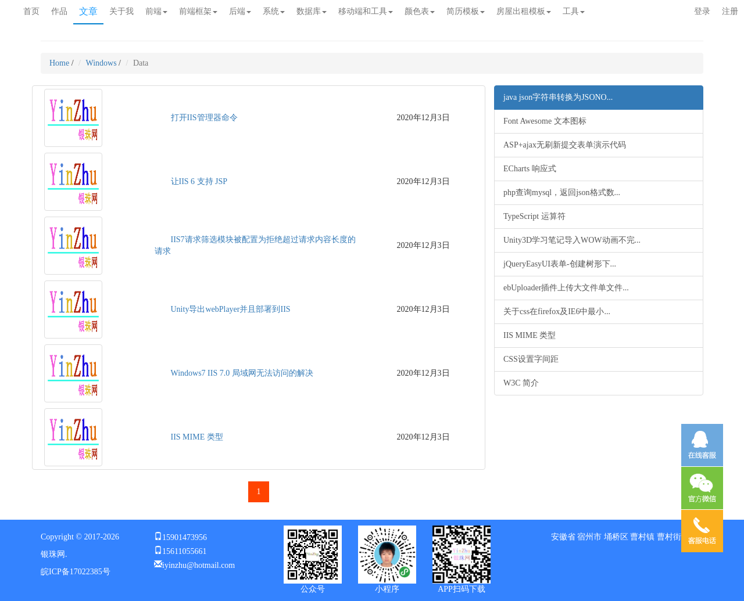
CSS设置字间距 (531, 359)
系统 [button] (274, 11)
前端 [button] (156, 11)
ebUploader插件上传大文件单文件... (566, 287)
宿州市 (589, 536)
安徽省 (563, 536)
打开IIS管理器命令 (204, 117)
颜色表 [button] (420, 11)
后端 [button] (240, 11)
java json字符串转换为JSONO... (558, 97)
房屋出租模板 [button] (523, 11)
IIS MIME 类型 (197, 437)
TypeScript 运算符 (534, 216)
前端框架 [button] (198, 11)
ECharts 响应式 (529, 168)
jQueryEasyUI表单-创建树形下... (559, 264)
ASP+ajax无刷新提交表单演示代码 (564, 145)
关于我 (121, 11)
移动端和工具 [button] (365, 11)
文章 (88, 11)
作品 (59, 11)
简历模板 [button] (465, 11)
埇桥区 (616, 536)
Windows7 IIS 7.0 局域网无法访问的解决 (242, 373)
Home (59, 63)
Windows (101, 63)
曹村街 (669, 536)
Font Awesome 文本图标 (544, 121)
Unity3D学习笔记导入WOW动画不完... (572, 240)
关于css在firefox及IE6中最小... (556, 311)
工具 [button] (574, 11)
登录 (702, 11)
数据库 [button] (311, 11)
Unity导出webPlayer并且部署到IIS (231, 309)
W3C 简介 (521, 383)
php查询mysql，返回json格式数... (561, 192)
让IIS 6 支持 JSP (199, 181)
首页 (31, 11)
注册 (730, 11)
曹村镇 (642, 536)
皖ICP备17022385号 (75, 571)
